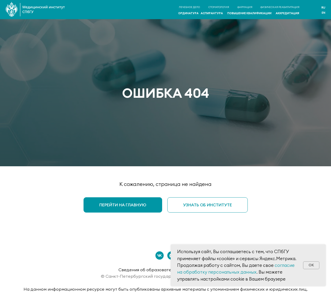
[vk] (159, 255)
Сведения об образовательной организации (165, 269)
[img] (310, 10)
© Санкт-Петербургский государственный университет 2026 (165, 276)
